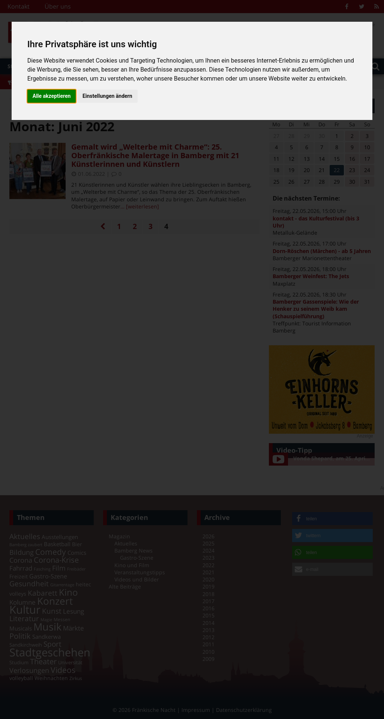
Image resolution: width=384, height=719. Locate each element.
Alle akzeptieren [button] (52, 96)
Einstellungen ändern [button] (107, 96)
